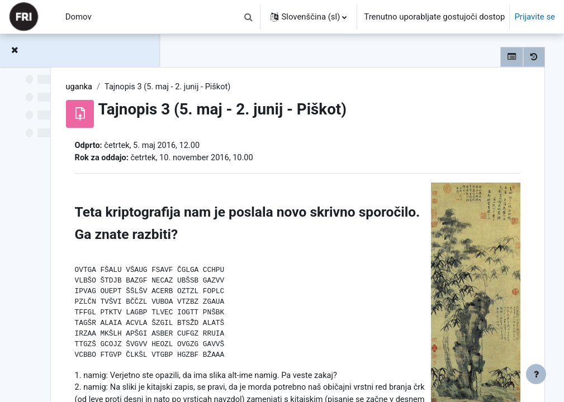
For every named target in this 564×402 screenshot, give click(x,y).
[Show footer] (536, 374)
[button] (248, 17)
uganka (207, 87)
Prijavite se (534, 17)
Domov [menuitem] (78, 17)
